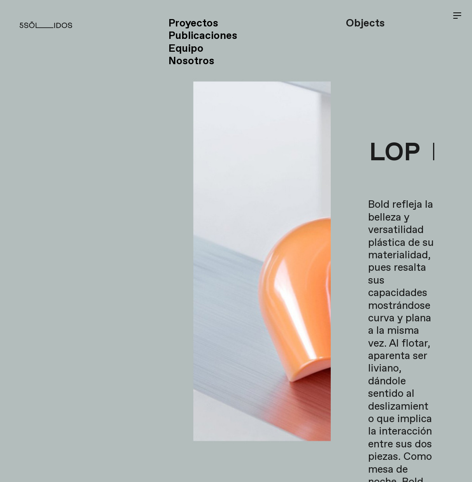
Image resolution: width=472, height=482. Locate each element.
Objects (365, 23)
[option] (165, 241)
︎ (457, 16)
